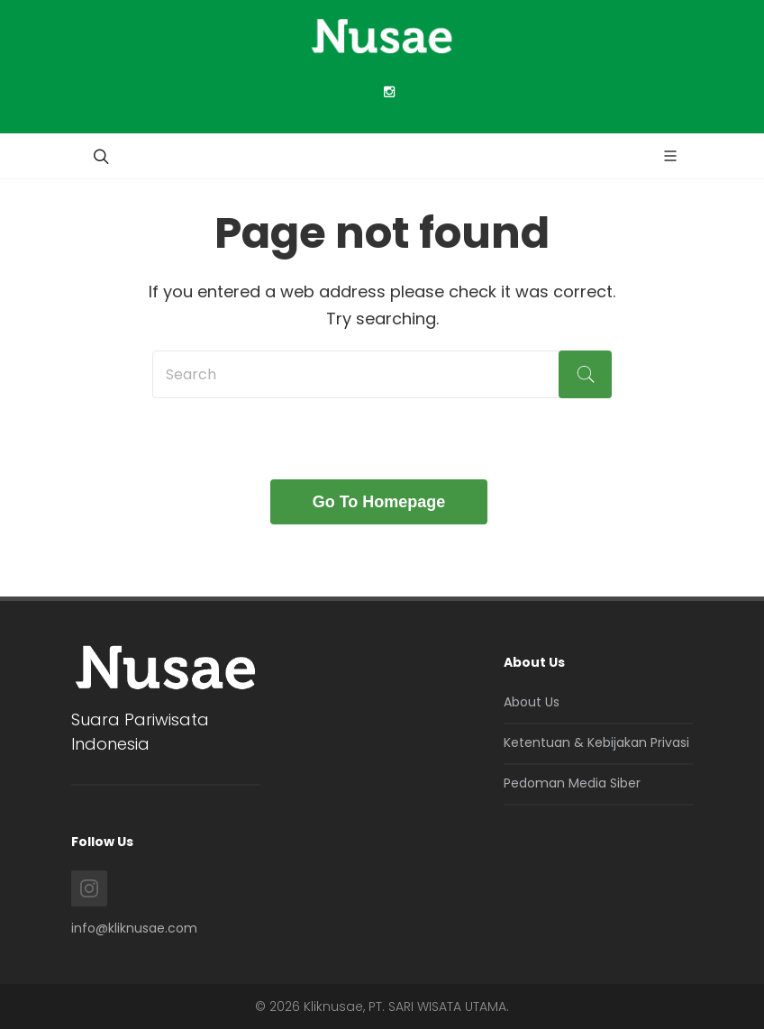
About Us (531, 702)
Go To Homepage (379, 502)
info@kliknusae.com (134, 928)
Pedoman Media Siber (572, 783)
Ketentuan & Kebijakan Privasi (596, 742)
